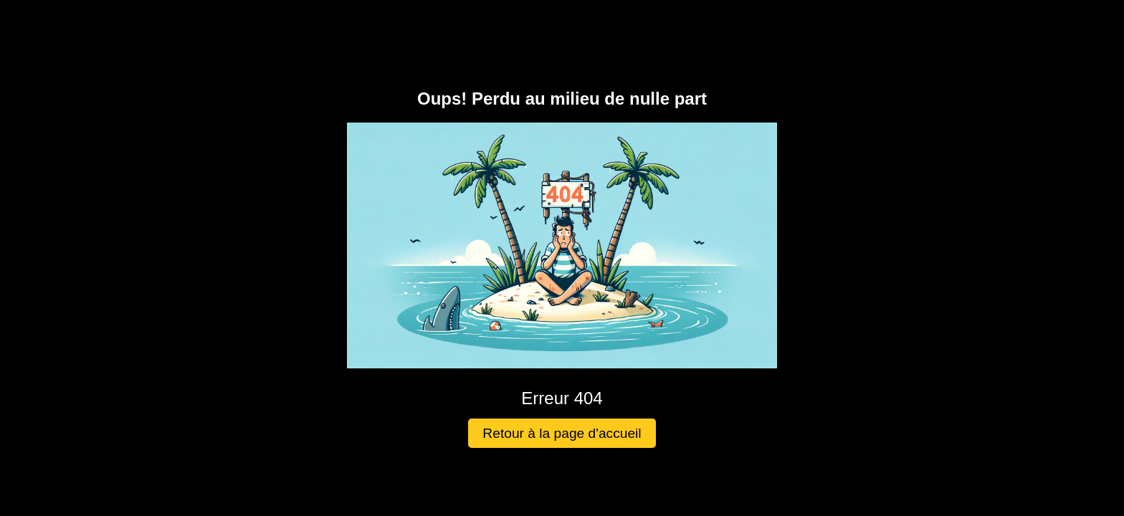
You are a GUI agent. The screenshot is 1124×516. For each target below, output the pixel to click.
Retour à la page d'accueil (561, 433)
